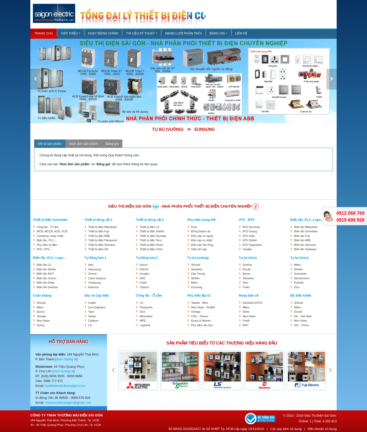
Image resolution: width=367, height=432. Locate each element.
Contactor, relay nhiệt (50, 235)
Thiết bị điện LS (149, 226)
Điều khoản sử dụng (322, 429)
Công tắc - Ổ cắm (48, 226)
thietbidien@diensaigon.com (65, 386)
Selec (246, 311)
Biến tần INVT (45, 273)
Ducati (247, 269)
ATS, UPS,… (45, 249)
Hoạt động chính (103, 33)
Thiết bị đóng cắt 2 (150, 220)
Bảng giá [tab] (112, 144)
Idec (91, 264)
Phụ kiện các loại (202, 325)
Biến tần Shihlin (46, 269)
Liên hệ (241, 33)
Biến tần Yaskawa (305, 249)
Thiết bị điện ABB (99, 235)
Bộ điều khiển (300, 295)
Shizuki (195, 264)
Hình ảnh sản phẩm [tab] (83, 144)
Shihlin (195, 278)
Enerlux (247, 264)
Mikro (194, 282)
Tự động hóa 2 (147, 258)
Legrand (145, 325)
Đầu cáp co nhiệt (201, 240)
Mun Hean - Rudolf (203, 307)
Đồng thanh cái (200, 231)
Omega (41, 316)
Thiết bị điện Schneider (50, 220)
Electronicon (302, 278)
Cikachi (144, 287)
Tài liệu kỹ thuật (140, 33)
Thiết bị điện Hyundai (153, 235)
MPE (143, 320)
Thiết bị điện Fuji (98, 231)
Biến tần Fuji (302, 235)
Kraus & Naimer (201, 320)
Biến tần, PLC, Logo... (306, 220)
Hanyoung (94, 269)
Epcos (247, 273)
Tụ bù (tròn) (248, 258)
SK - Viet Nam (303, 316)
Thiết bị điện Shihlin (152, 231)
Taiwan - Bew (199, 302)
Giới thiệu (69, 33)
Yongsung (94, 282)
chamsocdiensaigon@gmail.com (68, 402)
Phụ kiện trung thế (201, 220)
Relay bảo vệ (248, 295)
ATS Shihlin (250, 240)
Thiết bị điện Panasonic (102, 240)
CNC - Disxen (199, 316)
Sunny (41, 325)
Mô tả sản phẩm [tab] (50, 144)
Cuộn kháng (42, 295)
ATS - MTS (247, 220)
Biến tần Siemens (305, 244)
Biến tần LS (44, 264)
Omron (92, 273)
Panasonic (146, 307)
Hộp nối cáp (198, 249)
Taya (91, 311)
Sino (245, 282)
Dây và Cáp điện (96, 295)
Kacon (144, 264)
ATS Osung (250, 231)
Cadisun (93, 320)
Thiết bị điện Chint (151, 249)
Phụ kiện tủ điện (47, 244)
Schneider (300, 273)
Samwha (196, 269)
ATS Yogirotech (252, 244)
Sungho (144, 273)
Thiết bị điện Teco (151, 240)
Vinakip (247, 249)
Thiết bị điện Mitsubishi (102, 226)
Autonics (93, 287)
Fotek (143, 282)
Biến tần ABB (302, 240)
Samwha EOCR (253, 302)
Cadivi (92, 302)
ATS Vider (249, 235)
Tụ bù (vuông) (198, 258)
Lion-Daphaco (97, 307)
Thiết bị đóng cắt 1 (98, 220)
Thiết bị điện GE (98, 249)
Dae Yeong (198, 273)
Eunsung (196, 287)
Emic (194, 226)
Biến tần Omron (46, 278)
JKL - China (301, 325)
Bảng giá (217, 33)
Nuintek (299, 282)
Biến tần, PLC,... (47, 240)
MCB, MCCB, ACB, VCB (52, 231)
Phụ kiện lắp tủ (198, 295)
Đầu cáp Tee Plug (202, 244)
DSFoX (144, 269)
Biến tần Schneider (306, 231)
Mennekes (146, 316)
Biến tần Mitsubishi (306, 226)
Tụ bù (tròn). (299, 258)
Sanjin (92, 316)
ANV (143, 278)
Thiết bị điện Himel (151, 244)
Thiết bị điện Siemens (101, 244)
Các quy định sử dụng (286, 429)
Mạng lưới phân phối (183, 33)
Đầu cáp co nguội (202, 235)
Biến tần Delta (45, 282)
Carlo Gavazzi (97, 278)
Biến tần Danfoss (47, 287)
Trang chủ (43, 33)
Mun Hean (43, 320)
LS (89, 325)
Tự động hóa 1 (95, 258)
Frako (246, 287)
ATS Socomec (251, 226)
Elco (296, 287)
